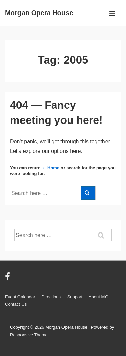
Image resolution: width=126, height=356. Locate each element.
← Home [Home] (50, 167)
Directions (51, 296)
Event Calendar (20, 296)
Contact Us (16, 304)
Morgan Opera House (39, 13)
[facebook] (8, 278)
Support (75, 296)
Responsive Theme (29, 334)
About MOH (100, 296)
